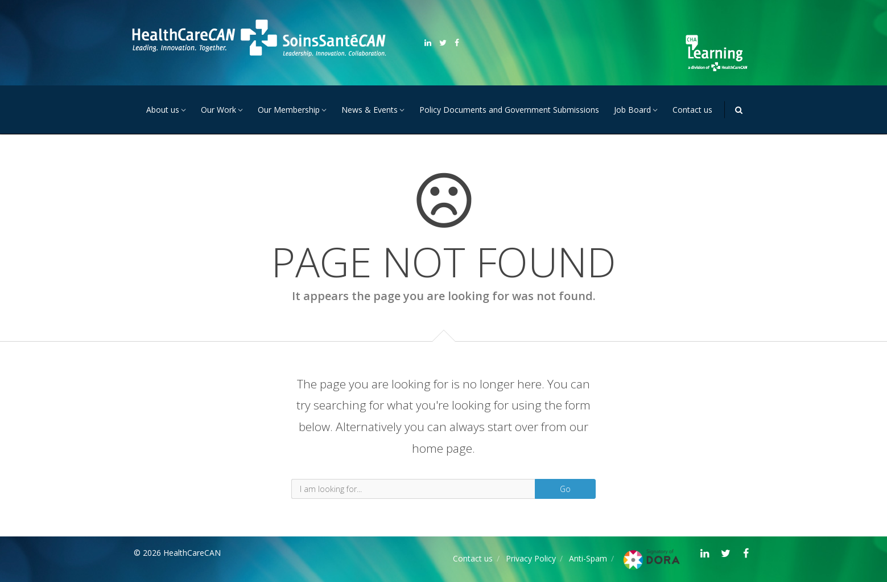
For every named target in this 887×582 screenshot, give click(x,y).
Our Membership (289, 109)
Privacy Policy (531, 558)
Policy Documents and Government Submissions (509, 109)
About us (162, 109)
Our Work (218, 109)
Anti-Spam (588, 558)
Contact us (692, 109)
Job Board (632, 109)
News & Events (369, 109)
